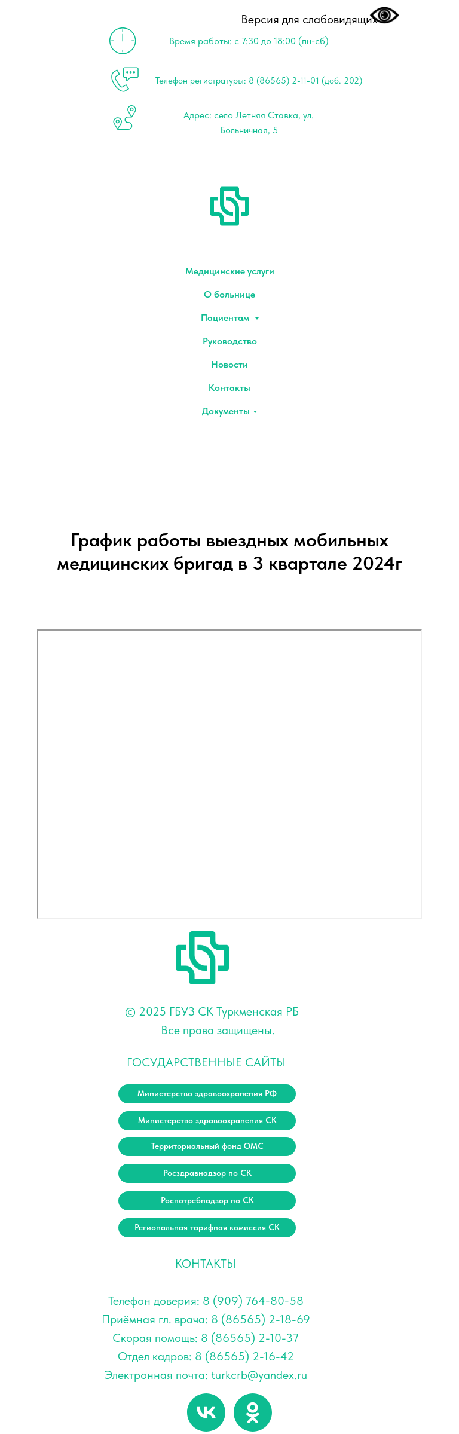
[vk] (206, 1412)
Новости (229, 364)
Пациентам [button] (226, 317)
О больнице (229, 294)
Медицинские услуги (229, 271)
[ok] (253, 1412)
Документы (226, 411)
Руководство (230, 341)
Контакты (229, 387)
